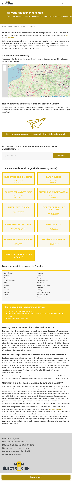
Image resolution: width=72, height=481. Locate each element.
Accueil (4, 26)
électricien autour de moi (27, 59)
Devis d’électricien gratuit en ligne (18, 445)
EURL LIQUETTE (53, 224)
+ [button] (4, 66)
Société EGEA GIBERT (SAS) (18, 192)
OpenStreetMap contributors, (57, 96)
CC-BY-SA (66, 96)
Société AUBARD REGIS (53, 239)
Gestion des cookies (12, 454)
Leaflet (42, 96)
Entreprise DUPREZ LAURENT (18, 239)
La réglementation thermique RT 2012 (21, 311)
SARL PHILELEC (53, 177)
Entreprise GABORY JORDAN (53, 192)
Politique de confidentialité (14, 441)
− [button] (4, 69)
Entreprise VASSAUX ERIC (18, 224)
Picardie (23, 26)
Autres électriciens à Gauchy (18, 255)
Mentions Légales (10, 438)
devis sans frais (55, 409)
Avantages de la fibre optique (18, 318)
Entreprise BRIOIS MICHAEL (18, 177)
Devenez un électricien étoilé (16, 451)
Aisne (28, 26)
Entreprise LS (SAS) (18, 207)
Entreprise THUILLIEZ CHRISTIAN (54, 208)
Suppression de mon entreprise (17, 448)
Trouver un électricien (13, 26)
